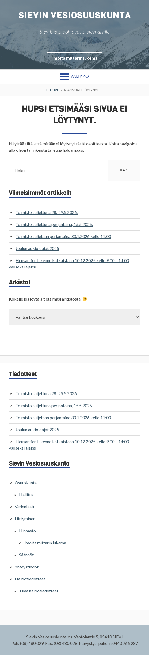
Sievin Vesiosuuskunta (74, 15)
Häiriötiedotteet (30, 578)
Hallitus (26, 494)
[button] (74, 57)
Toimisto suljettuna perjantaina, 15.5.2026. (54, 224)
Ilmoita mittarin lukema (74, 57)
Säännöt (26, 554)
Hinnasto (27, 530)
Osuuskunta (26, 482)
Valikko (79, 76)
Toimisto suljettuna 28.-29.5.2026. (47, 212)
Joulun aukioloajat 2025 (37, 248)
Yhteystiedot (27, 566)
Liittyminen (25, 518)
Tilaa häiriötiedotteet (38, 590)
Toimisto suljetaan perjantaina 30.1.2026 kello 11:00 (63, 236)
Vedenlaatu (25, 506)
